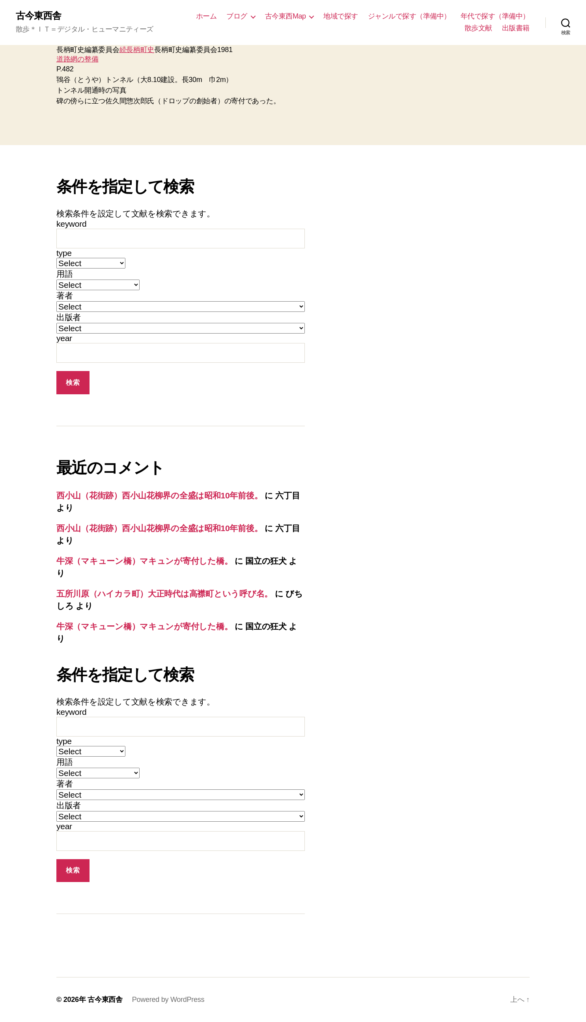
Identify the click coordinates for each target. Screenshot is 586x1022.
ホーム (206, 16)
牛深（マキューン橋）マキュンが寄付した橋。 (144, 560)
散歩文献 (478, 28)
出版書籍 (516, 28)
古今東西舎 (38, 16)
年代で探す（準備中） (495, 16)
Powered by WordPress (168, 999)
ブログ (236, 16)
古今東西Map (285, 16)
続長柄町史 (137, 50)
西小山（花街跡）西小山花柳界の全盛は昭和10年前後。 (159, 495)
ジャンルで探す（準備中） (409, 16)
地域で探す (340, 16)
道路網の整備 (77, 59)
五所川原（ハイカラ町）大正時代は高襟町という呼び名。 (164, 593)
